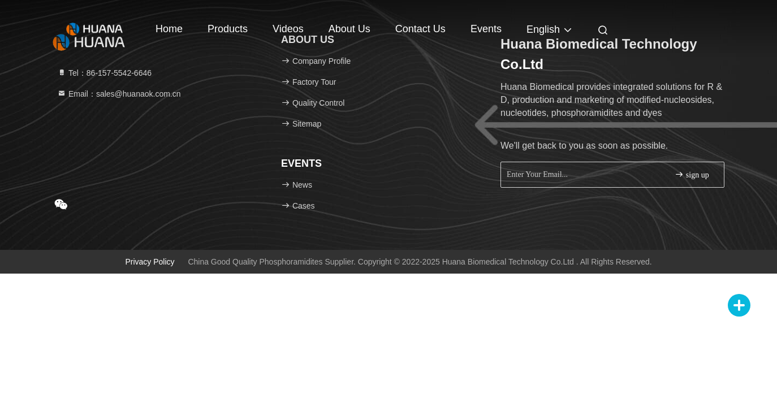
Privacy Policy (149, 261)
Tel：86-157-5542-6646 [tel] (104, 72)
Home (169, 28)
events (486, 28)
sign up (692, 174)
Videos (288, 28)
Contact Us (420, 28)
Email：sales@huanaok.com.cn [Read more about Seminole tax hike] (119, 93)
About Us (349, 28)
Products (228, 28)
